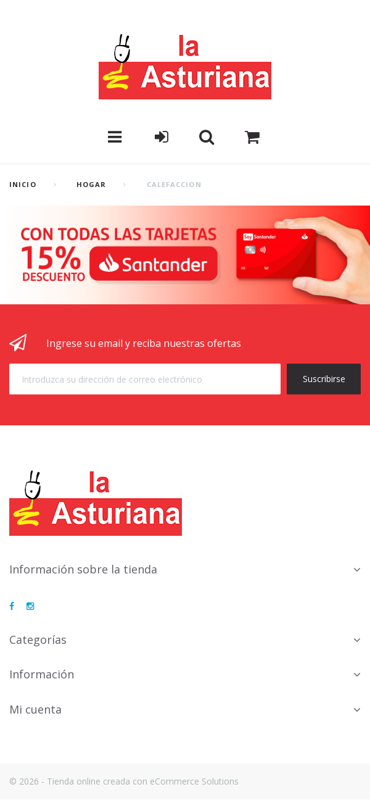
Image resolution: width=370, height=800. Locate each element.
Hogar (91, 184)
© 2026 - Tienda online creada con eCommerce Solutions (124, 781)
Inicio (22, 184)
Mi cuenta (35, 709)
